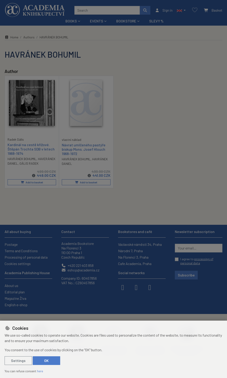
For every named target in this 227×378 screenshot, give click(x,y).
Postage (11, 244)
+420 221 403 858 (77, 265)
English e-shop (16, 305)
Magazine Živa (15, 298)
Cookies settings (18, 263)
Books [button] (71, 21)
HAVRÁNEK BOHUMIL (22, 159)
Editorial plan (15, 292)
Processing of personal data (26, 257)
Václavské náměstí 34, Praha (140, 244)
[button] (181, 10)
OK (46, 360)
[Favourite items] (195, 10)
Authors (29, 37)
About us (11, 285)
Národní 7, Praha (130, 251)
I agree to (196, 261)
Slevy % (156, 21)
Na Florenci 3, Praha (133, 257)
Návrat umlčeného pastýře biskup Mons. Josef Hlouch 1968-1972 (83, 148)
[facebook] (122, 287)
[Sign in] (164, 10)
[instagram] (136, 287)
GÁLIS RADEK (28, 163)
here (40, 371)
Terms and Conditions (21, 251)
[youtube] (149, 287)
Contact (68, 231)
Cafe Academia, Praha (134, 263)
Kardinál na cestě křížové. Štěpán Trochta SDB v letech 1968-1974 (31, 148)
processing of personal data (196, 261)
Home (11, 37)
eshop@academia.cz (80, 270)
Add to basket (32, 182)
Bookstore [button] (126, 21)
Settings (18, 360)
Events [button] (96, 21)
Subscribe (186, 275)
